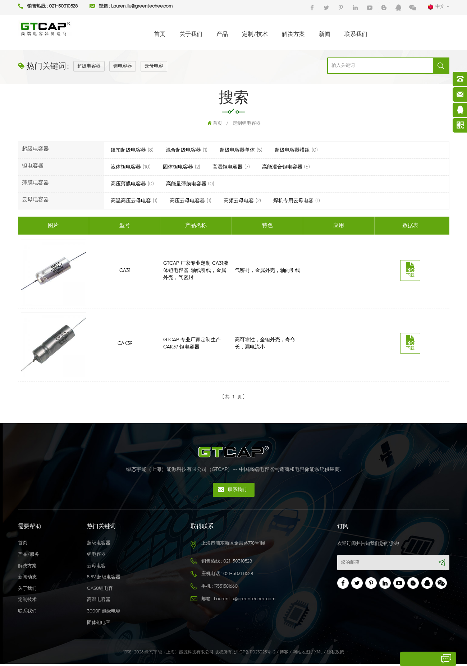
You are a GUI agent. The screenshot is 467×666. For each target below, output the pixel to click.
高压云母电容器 (187, 200)
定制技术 (27, 602)
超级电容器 (89, 66)
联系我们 (355, 34)
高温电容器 (98, 602)
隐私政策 (335, 655)
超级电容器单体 (237, 150)
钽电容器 (122, 66)
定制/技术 (255, 34)
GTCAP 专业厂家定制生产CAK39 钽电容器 (192, 344)
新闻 (324, 34)
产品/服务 (28, 557)
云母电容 (154, 66)
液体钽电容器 (126, 167)
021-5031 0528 (238, 576)
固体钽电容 (98, 625)
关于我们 (190, 34)
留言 (402, 658)
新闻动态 (27, 579)
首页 (159, 34)
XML (318, 655)
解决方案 (293, 34)
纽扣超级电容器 (128, 150)
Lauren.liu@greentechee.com (142, 6)
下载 (411, 270)
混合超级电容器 (183, 150)
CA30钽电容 (100, 590)
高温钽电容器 (227, 167)
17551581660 (226, 589)
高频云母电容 (239, 200)
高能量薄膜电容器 (186, 183)
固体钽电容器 (178, 167)
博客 (284, 655)
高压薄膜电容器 (128, 183)
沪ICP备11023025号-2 (254, 655)
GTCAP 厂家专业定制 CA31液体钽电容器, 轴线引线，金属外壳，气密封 (196, 270)
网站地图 (301, 655)
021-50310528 (63, 6)
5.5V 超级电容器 (103, 579)
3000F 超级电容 (103, 613)
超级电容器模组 (292, 150)
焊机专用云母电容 (293, 200)
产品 (222, 34)
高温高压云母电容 (131, 200)
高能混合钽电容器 (282, 167)
